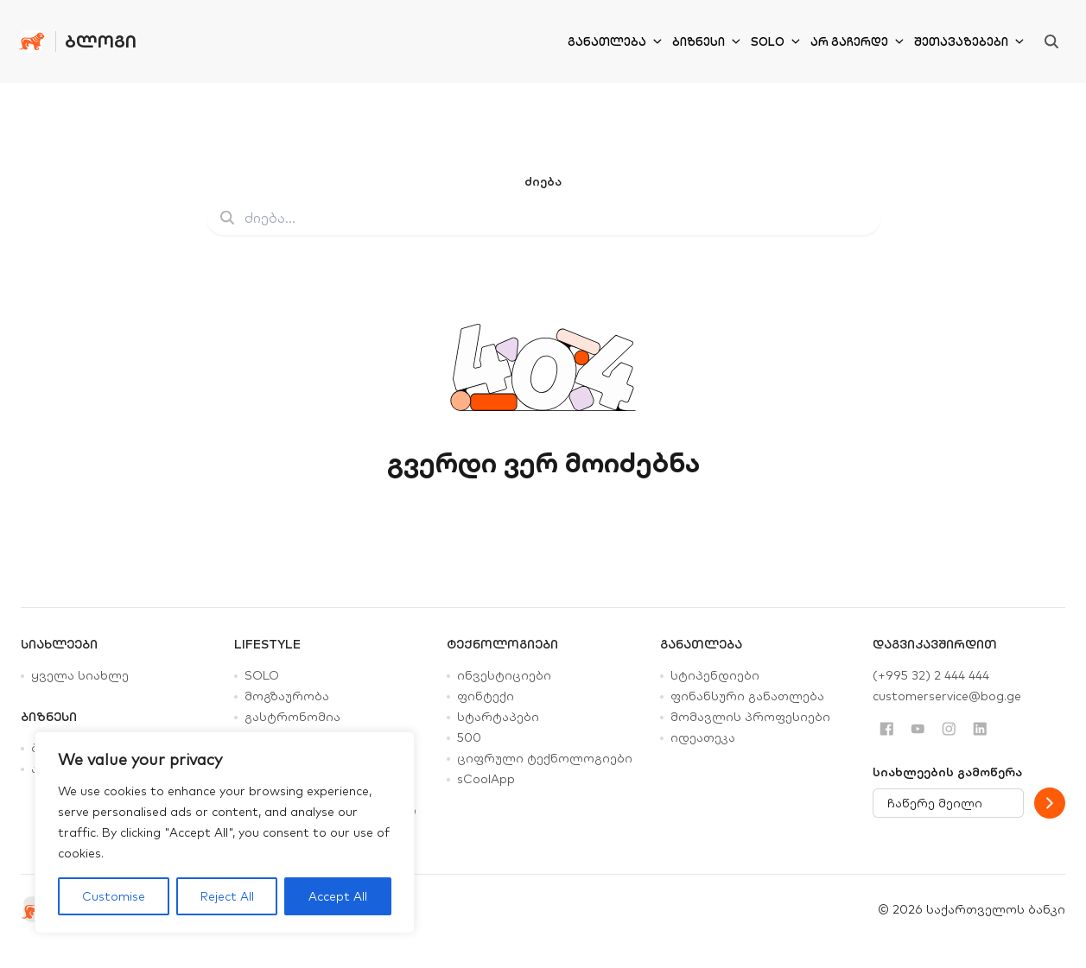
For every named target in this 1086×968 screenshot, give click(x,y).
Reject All (227, 896)
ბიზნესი (706, 41)
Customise (113, 896)
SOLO (775, 41)
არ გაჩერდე (857, 41)
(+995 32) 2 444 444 (931, 675)
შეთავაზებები (969, 41)
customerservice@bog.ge (947, 696)
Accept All (337, 896)
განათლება (615, 41)
